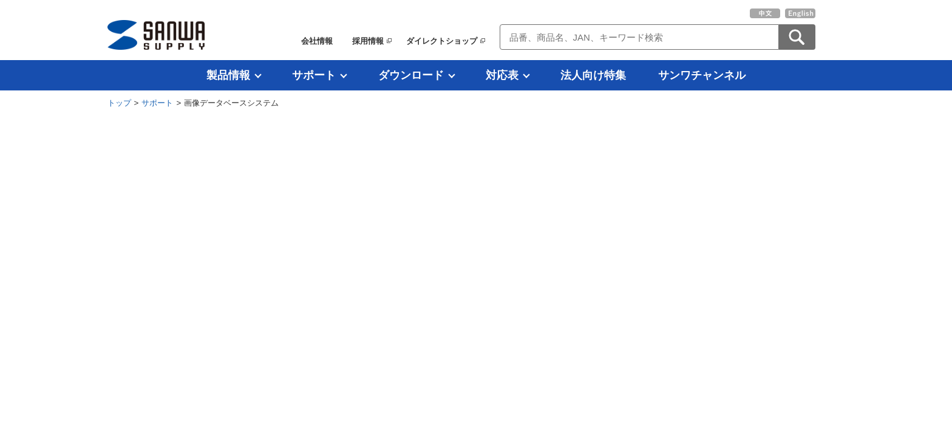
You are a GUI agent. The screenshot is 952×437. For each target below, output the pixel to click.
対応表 (502, 75)
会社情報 (317, 41)
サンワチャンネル (702, 75)
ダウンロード (411, 75)
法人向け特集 (593, 75)
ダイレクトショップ (441, 41)
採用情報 (368, 41)
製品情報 (228, 75)
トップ (119, 102)
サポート (314, 75)
